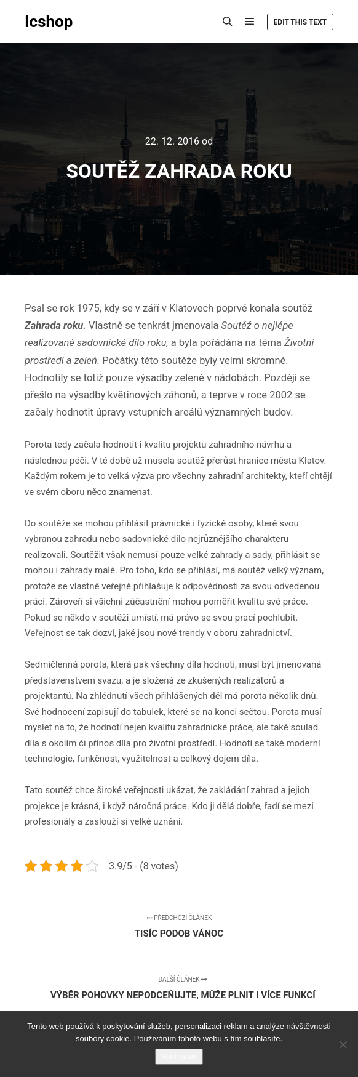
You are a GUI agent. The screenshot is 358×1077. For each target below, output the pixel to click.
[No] (342, 1044)
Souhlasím (178, 1056)
